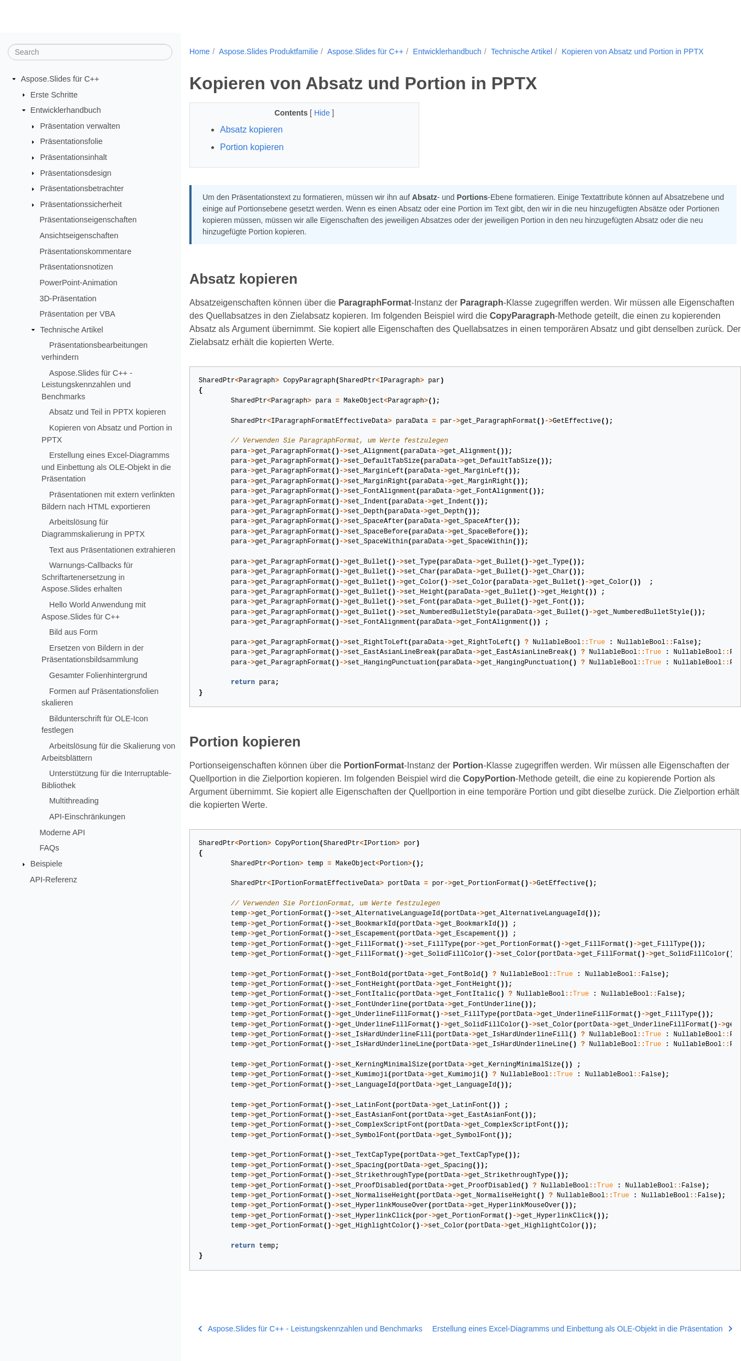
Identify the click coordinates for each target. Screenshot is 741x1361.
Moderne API (62, 832)
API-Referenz (53, 879)
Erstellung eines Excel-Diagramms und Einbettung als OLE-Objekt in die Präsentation (106, 467)
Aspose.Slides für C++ (60, 78)
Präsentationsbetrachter (82, 188)
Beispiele (46, 863)
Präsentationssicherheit (81, 204)
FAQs (49, 847)
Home (199, 51)
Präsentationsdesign (75, 172)
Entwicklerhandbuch (66, 110)
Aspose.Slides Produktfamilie (268, 51)
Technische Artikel (71, 329)
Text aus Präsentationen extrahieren (112, 549)
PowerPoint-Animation (78, 282)
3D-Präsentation (67, 298)
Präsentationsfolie (71, 141)
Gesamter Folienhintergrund (98, 675)
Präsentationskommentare (85, 251)
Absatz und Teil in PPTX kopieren (107, 411)
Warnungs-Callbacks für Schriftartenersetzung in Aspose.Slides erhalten (87, 577)
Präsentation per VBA (77, 313)
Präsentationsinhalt (73, 157)
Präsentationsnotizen (76, 266)
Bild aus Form (73, 632)
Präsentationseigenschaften (88, 219)
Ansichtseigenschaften (78, 235)
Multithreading (74, 800)
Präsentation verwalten (80, 126)
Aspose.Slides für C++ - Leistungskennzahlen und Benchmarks (87, 384)
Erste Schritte (54, 94)
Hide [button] (323, 112)
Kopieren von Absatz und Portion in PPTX (632, 51)
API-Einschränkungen (87, 816)
